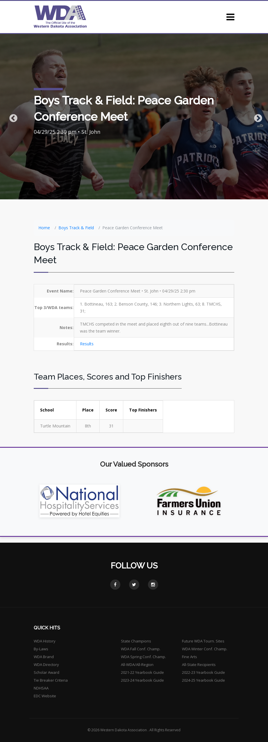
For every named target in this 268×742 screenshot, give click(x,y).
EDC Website (45, 695)
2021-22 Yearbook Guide (142, 672)
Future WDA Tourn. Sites (203, 641)
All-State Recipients (199, 664)
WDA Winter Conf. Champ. (204, 648)
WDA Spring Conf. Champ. (143, 656)
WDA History (45, 641)
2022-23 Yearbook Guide (203, 672)
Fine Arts (189, 656)
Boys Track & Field (76, 227)
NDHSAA (41, 688)
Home (44, 227)
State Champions (136, 641)
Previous (12, 117)
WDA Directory (46, 664)
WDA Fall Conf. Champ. (140, 648)
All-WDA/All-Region (137, 664)
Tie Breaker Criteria (51, 680)
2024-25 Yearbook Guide (203, 680)
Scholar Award (46, 672)
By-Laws (41, 648)
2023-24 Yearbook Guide (142, 680)
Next (256, 117)
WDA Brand (44, 656)
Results (87, 343)
